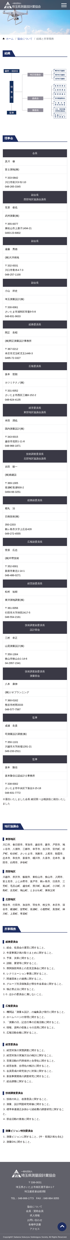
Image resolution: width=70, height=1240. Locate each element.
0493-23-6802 (13, 232)
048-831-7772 (13, 792)
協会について (24, 38)
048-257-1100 (13, 274)
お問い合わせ (35, 1220)
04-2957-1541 (13, 663)
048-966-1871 (13, 445)
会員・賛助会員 (35, 1211)
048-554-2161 (13, 617)
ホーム (10, 38)
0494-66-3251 (13, 491)
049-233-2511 (13, 751)
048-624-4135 (13, 399)
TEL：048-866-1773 (22, 1198)
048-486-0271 (13, 575)
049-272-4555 (13, 533)
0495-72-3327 (13, 358)
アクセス (35, 1228)
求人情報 (35, 1215)
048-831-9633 (13, 316)
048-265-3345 (13, 186)
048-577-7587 (13, 709)
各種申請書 (35, 1224)
